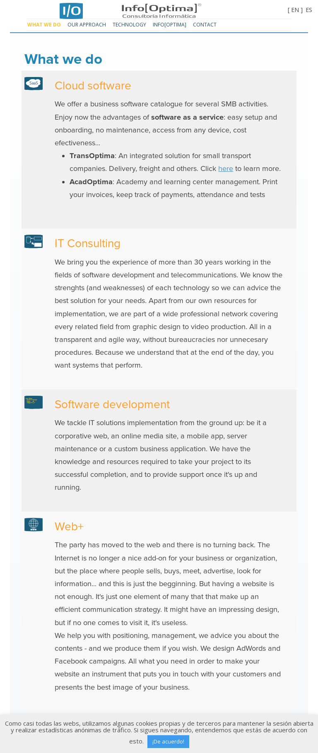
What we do (44, 24)
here (225, 168)
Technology (129, 24)
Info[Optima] (159, 7)
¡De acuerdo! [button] (168, 741)
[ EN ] (295, 10)
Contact (205, 24)
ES (309, 10)
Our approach (86, 24)
